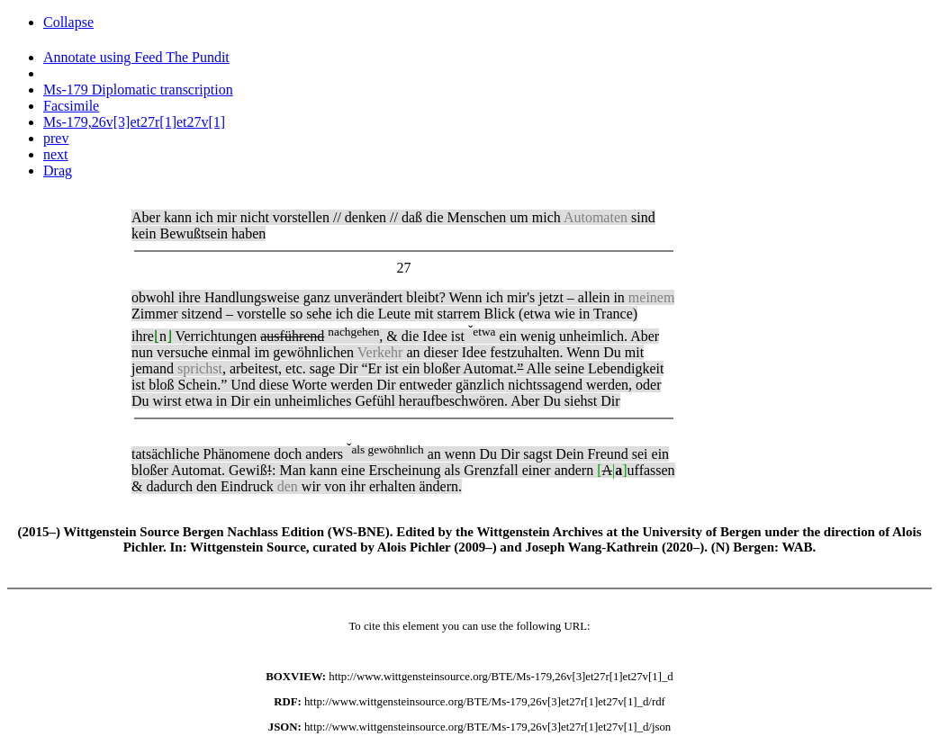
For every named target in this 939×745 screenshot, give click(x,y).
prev (55, 138)
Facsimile (71, 105)
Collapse (68, 22)
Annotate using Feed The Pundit (136, 57)
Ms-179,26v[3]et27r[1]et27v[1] (134, 122)
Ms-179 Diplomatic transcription (138, 89)
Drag (57, 170)
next (55, 154)
